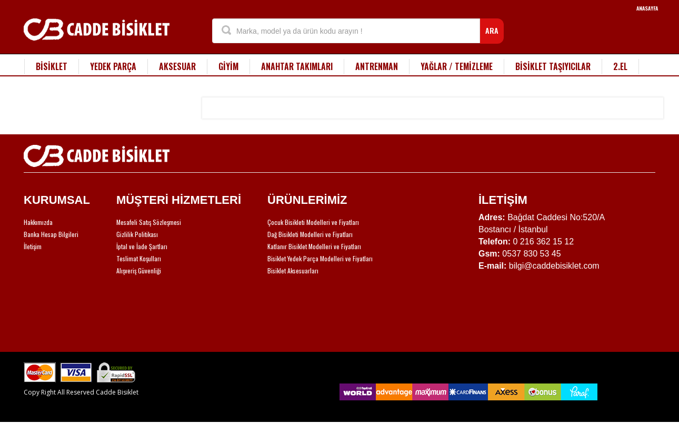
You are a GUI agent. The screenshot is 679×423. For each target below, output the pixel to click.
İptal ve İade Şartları (141, 246)
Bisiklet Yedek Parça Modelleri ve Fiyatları (320, 258)
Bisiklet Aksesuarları (292, 270)
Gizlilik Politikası (137, 234)
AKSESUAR (177, 66)
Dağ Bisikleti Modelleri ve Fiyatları (310, 234)
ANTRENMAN (376, 66)
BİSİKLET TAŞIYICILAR (553, 66)
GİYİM (228, 66)
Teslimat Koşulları (138, 258)
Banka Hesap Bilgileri (51, 234)
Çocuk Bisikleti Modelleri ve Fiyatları (313, 222)
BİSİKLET (51, 66)
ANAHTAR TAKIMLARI (297, 66)
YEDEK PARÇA (113, 66)
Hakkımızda (38, 222)
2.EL (620, 66)
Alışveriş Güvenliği (138, 270)
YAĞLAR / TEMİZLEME (457, 66)
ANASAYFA (647, 8)
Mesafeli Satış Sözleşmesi (148, 222)
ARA (491, 30)
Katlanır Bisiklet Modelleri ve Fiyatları (314, 246)
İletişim (33, 246)
